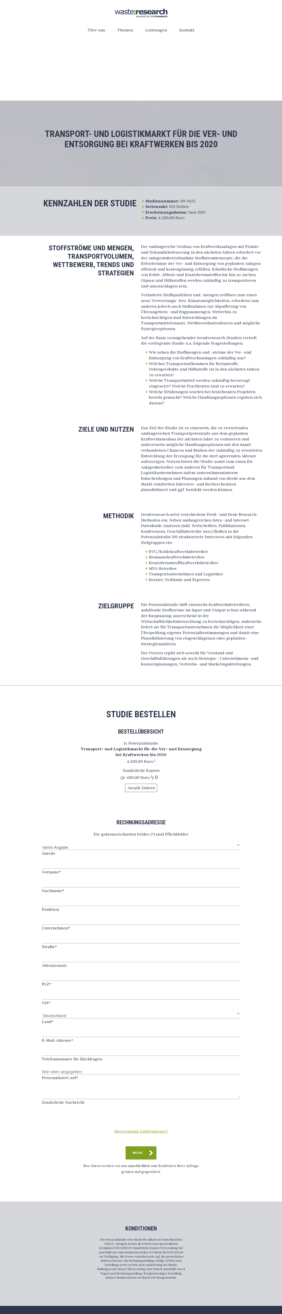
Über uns (96, 30)
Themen (125, 30)
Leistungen (156, 30)
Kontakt (186, 30)
